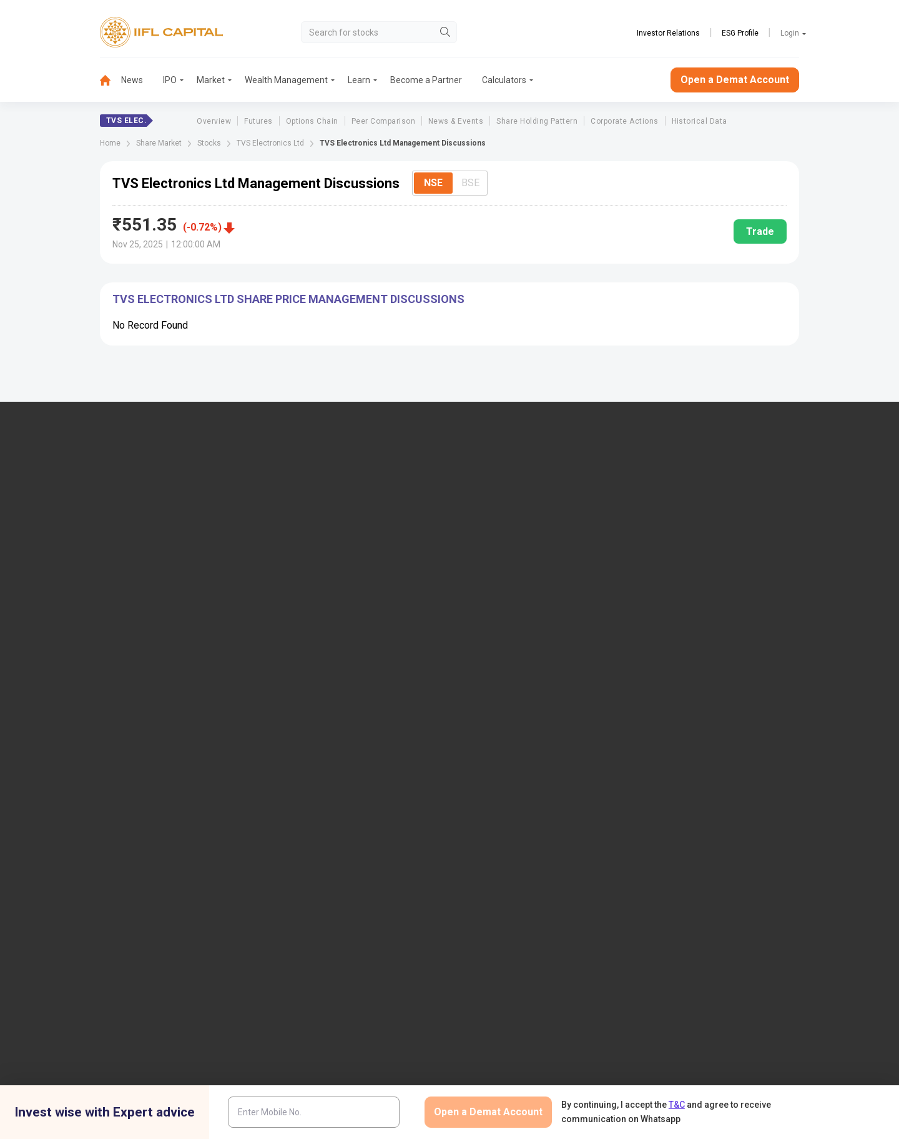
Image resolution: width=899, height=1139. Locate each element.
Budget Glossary (503, 640)
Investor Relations (668, 33)
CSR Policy (660, 921)
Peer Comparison (383, 121)
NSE (433, 183)
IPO (170, 80)
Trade (760, 231)
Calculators (504, 80)
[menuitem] (110, 80)
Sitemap (487, 793)
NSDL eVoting (683, 640)
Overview (214, 121)
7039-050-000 (148, 539)
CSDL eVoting (682, 660)
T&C (677, 1105)
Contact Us (307, 547)
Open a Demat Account (734, 80)
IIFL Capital (308, 507)
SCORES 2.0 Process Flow (336, 824)
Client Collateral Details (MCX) (715, 742)
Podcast (487, 681)
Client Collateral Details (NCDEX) (719, 722)
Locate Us (305, 527)
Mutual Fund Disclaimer (745, 921)
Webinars (489, 702)
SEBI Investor (681, 763)
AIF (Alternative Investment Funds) (723, 568)
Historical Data (699, 121)
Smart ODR (307, 845)
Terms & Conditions (508, 921)
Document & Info (318, 702)
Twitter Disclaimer (303, 921)
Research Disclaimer (211, 921)
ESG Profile (740, 33)
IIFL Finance (494, 507)
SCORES (302, 803)
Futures (258, 121)
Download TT (311, 660)
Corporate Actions (624, 121)
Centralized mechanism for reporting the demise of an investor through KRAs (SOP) (734, 824)
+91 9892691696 (83, 577)
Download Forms (319, 681)
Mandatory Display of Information (536, 722)
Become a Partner (426, 80)
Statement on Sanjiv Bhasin (524, 773)
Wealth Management (286, 80)
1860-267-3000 (82, 539)
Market (211, 80)
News (132, 80)
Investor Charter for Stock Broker (349, 722)
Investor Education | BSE (703, 702)
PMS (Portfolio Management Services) (730, 547)
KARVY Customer (505, 660)
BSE (470, 183)
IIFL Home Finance (507, 527)
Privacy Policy (591, 921)
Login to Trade (313, 640)
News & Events (455, 121)
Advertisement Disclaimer (404, 921)
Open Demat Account (697, 507)
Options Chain (312, 121)
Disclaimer (131, 921)
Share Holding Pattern (536, 121)
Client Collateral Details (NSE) (713, 681)
